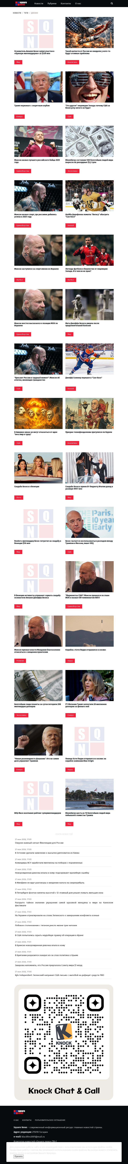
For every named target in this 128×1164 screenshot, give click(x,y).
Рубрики (52, 3)
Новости (38, 3)
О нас (78, 3)
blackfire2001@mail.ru (33, 1136)
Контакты (66, 3)
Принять (19, 1156)
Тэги (26, 13)
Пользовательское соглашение (50, 1120)
